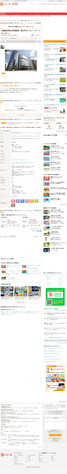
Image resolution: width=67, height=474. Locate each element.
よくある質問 (28, 456)
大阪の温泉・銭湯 (4, 421)
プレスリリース (53, 460)
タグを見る (13, 197)
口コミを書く (4, 38)
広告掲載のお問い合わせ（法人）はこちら (55, 431)
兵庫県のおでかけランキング (19, 312)
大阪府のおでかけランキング (7, 312)
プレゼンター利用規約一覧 (30, 455)
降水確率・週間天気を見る (35, 229)
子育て (57, 13)
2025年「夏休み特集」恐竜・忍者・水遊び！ (8, 426)
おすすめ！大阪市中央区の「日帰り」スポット (53, 348)
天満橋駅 (12, 177)
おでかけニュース (48, 13)
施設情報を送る (13, 38)
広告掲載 (15, 458)
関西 (44, 340)
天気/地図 (39, 41)
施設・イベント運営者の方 (18, 455)
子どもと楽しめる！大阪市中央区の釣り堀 (52, 359)
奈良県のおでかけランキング (31, 312)
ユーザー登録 (3, 431)
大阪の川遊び (3, 415)
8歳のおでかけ (49, 284)
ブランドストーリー (54, 455)
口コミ (21, 41)
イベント (9, 13)
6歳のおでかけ (49, 282)
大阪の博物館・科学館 (25, 418)
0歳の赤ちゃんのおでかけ (49, 274)
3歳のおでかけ (61, 277)
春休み (46, 4)
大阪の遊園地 (3, 407)
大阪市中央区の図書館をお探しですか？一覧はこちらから (21, 26)
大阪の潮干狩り (25, 421)
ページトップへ (63, 401)
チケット (9, 41)
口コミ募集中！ (37, 35)
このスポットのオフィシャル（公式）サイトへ (19, 159)
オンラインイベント (19, 13)
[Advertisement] (21, 96)
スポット (3, 13)
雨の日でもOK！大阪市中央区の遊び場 (51, 353)
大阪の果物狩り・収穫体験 (5, 422)
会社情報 (52, 458)
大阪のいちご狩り (32, 421)
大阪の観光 (35, 407)
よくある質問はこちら (55, 439)
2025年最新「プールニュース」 (23, 426)
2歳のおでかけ (49, 277)
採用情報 (40, 460)
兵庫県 (57, 340)
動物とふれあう (56, 4)
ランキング (29, 13)
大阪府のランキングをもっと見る (55, 337)
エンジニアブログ (42, 462)
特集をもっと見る (63, 204)
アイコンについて (4, 203)
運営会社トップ (41, 455)
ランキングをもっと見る (62, 342)
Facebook (15, 462)
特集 (64, 13)
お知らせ (27, 41)
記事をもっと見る (20, 302)
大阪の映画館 (18, 418)
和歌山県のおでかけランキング (7, 314)
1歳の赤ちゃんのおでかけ (61, 274)
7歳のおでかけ (61, 282)
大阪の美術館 (32, 418)
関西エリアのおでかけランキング (8, 311)
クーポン (15, 41)
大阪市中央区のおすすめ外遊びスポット (52, 361)
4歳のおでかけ (49, 279)
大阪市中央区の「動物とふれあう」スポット (52, 351)
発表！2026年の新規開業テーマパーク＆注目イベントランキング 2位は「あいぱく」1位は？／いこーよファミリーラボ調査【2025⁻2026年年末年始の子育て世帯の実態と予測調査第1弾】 (23, 436)
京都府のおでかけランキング (33, 311)
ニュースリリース (17, 460)
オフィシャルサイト (37, 133)
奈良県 (61, 340)
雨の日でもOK (50, 4)
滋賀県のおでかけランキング (21, 311)
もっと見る (38, 447)
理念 (39, 456)
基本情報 (3, 41)
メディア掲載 (28, 460)
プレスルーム (28, 458)
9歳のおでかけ (61, 284)
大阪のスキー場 (10, 421)
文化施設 (12, 195)
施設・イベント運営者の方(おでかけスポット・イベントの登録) (17, 431)
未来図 (52, 456)
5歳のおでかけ (61, 279)
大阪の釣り (21, 407)
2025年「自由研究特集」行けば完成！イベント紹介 (9, 427)
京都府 (51, 340)
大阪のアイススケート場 (18, 421)
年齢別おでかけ (38, 13)
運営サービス (41, 458)
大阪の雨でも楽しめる (4, 418)
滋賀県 (47, 340)
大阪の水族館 (37, 418)
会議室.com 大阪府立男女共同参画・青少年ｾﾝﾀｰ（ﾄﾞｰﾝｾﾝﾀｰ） (21, 162)
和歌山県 (65, 340)
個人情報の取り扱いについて (55, 430)
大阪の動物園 (8, 407)
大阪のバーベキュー (15, 407)
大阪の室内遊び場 (12, 418)
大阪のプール (30, 407)
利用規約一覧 (16, 456)
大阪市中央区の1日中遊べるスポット (51, 356)
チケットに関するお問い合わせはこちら (55, 438)
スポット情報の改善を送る (5, 130)
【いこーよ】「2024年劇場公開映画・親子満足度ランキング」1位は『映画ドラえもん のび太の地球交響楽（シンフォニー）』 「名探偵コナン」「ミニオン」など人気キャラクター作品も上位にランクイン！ (23, 444)
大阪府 (54, 340)
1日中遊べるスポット (63, 4)
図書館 (16, 195)
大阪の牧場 (25, 407)
